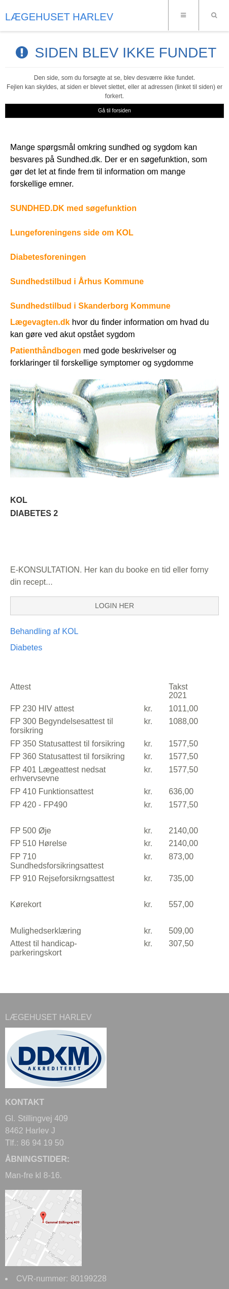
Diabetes (26, 647)
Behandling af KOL (44, 631)
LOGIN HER (114, 606)
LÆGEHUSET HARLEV (59, 16)
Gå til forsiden (114, 110)
